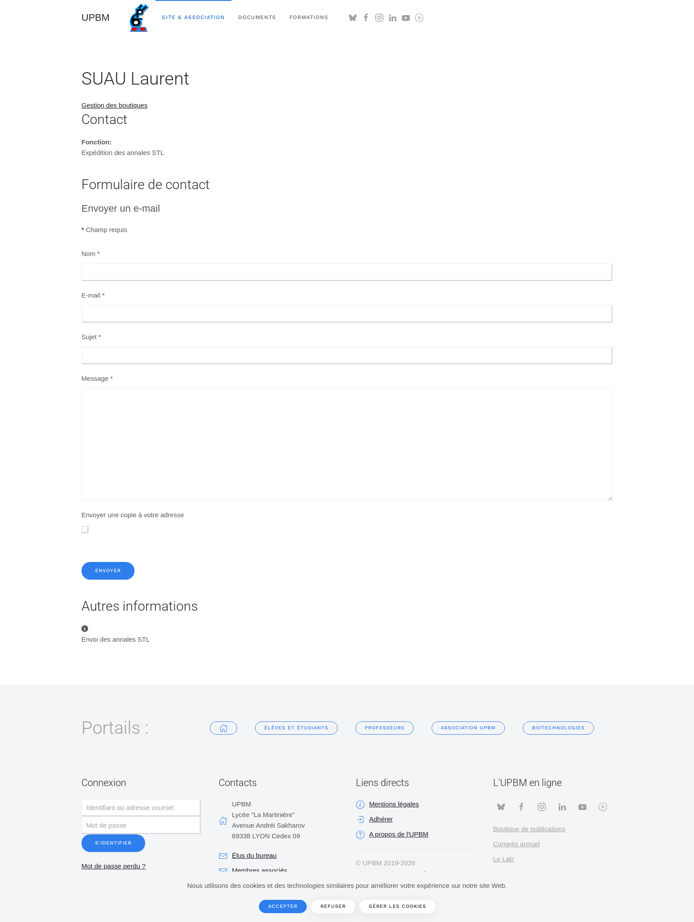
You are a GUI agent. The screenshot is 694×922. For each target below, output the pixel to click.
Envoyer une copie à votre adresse (132, 515)
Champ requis (104, 229)
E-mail (93, 295)
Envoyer (108, 570)
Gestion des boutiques (114, 105)
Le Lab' (504, 859)
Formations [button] (308, 17)
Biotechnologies (558, 728)
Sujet (91, 337)
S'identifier (113, 843)
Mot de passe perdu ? (113, 866)
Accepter (282, 906)
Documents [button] (257, 17)
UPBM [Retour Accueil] (95, 17)
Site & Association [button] (193, 17)
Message (97, 378)
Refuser (333, 906)
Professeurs (385, 728)
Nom (90, 253)
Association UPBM (468, 728)
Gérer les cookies (397, 906)
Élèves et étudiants (296, 728)
